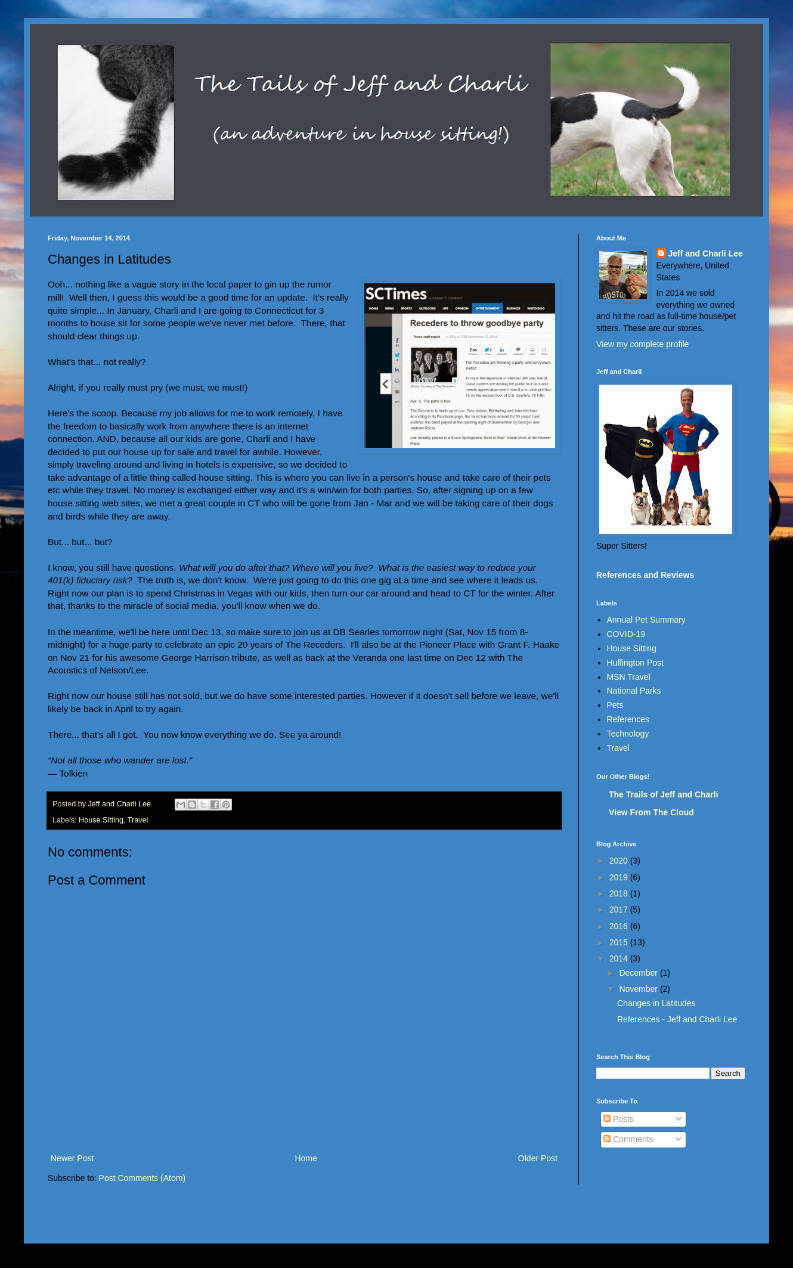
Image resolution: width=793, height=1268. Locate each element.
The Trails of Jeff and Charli (663, 794)
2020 (619, 860)
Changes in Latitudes (656, 1003)
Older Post (537, 1158)
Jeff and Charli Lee (705, 253)
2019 (619, 877)
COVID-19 (626, 634)
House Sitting (101, 820)
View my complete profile (642, 344)
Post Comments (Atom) (142, 1178)
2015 (619, 942)
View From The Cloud (651, 812)
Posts (618, 1119)
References (628, 719)
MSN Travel (628, 677)
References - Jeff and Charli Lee (677, 1019)
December (639, 973)
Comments (628, 1139)
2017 (619, 909)
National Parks (634, 690)
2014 (619, 958)
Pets (615, 705)
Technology (628, 733)
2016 (619, 926)
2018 (619, 893)
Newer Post (72, 1158)
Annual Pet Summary (646, 619)
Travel (138, 820)
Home (306, 1158)
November (639, 989)
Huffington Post (635, 662)
